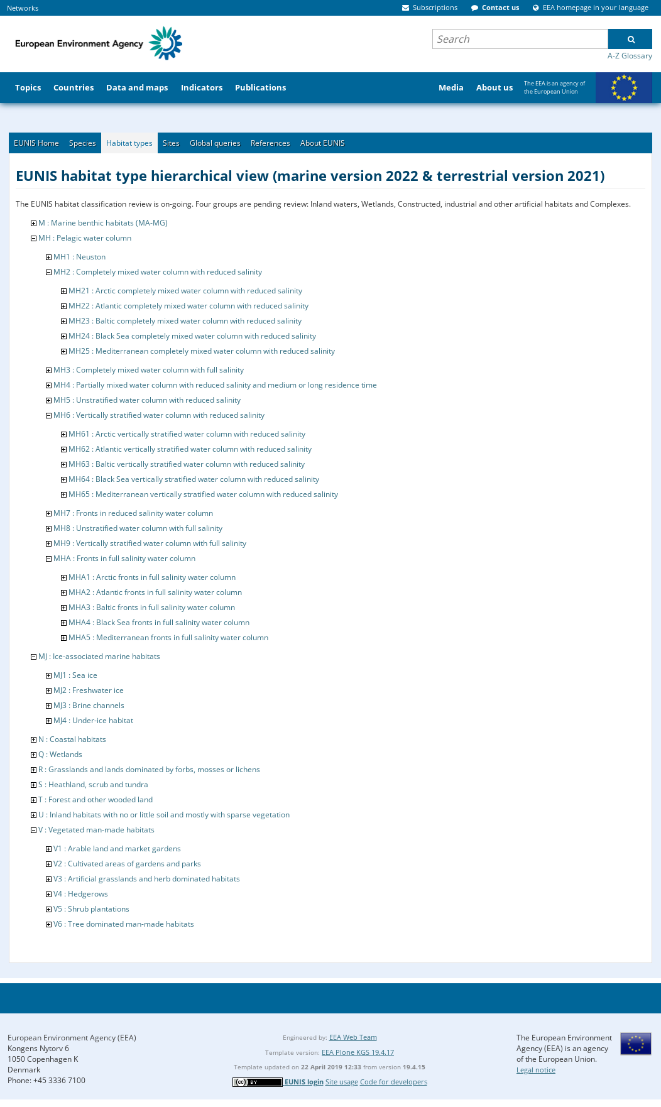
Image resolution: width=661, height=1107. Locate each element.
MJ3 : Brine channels (88, 705)
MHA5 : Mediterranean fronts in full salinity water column (168, 637)
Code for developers (393, 1081)
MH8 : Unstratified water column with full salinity (137, 528)
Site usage (341, 1081)
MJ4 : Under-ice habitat (93, 720)
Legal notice (535, 1069)
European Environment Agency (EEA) (72, 1037)
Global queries (215, 143)
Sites (171, 143)
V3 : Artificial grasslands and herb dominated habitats (146, 878)
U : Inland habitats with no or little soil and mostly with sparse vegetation (164, 814)
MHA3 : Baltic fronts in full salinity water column (151, 607)
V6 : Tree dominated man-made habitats (123, 924)
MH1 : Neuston (79, 256)
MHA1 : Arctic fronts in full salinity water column (152, 577)
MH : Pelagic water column (84, 237)
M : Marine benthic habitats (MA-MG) (103, 222)
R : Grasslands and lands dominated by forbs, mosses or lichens (149, 769)
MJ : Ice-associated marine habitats (99, 656)
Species (82, 143)
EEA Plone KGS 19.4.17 (358, 1052)
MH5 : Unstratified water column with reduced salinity (147, 400)
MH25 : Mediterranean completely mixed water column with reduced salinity (201, 351)
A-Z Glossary (630, 55)
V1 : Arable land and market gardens (117, 848)
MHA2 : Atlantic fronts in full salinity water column (155, 592)
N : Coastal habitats (72, 739)
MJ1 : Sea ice (75, 675)
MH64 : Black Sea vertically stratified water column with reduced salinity (193, 479)
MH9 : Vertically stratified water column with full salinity (149, 543)
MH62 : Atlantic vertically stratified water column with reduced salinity (190, 449)
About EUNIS (322, 143)
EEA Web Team (353, 1037)
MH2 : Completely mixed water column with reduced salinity (157, 271)
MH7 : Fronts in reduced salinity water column (133, 513)
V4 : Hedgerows (80, 893)
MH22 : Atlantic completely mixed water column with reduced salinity (188, 305)
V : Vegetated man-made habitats (96, 829)
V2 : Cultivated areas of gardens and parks (127, 863)
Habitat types (129, 143)
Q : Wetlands (60, 754)
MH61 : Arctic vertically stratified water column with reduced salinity (186, 433)
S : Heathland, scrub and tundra (93, 784)
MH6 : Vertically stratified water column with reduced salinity (159, 415)
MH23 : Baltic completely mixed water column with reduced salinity (185, 320)
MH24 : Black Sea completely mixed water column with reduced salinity (192, 335)
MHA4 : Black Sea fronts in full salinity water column (158, 622)
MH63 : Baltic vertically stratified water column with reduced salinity (186, 464)
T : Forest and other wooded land (95, 799)
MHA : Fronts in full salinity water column (124, 558)
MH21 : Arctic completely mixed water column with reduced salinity (185, 290)
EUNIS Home (36, 143)
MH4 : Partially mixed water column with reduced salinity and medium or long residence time (215, 384)
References (270, 143)
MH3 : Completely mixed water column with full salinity (148, 369)
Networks (22, 8)
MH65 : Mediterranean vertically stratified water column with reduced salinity (203, 494)
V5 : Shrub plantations (91, 908)
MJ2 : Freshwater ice (88, 690)
